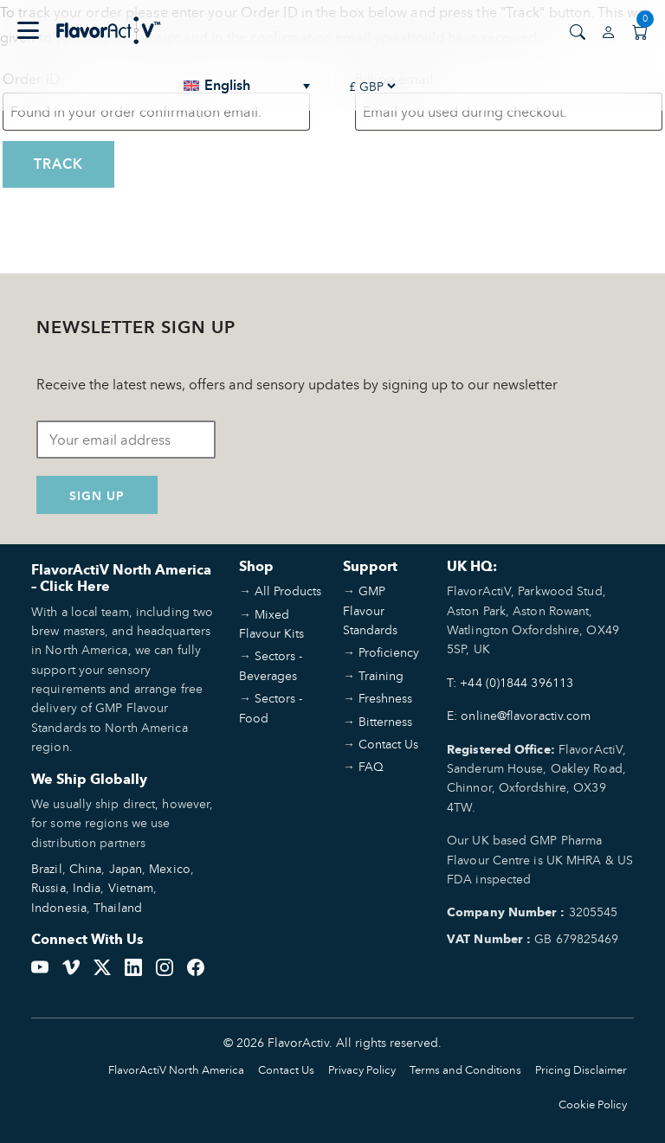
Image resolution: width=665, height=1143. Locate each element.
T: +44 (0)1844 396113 (510, 682)
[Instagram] (164, 964)
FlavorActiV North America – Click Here (121, 578)
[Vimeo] (71, 964)
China (85, 868)
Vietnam (131, 887)
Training (381, 675)
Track (58, 164)
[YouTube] (39, 964)
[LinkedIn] (133, 964)
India (87, 887)
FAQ (371, 766)
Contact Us (388, 744)
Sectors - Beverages (270, 664)
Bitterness (385, 721)
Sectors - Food (270, 707)
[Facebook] (195, 964)
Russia (48, 887)
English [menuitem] (227, 86)
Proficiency (388, 652)
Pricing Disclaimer (581, 1070)
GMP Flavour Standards (370, 610)
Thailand (118, 907)
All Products (288, 590)
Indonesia (59, 907)
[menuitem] (248, 86)
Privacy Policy (362, 1070)
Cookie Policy (592, 1104)
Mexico (169, 868)
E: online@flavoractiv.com (519, 715)
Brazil (46, 868)
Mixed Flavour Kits (271, 623)
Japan (126, 868)
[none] (248, 86)
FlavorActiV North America (176, 1070)
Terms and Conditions (465, 1070)
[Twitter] (102, 964)
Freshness (385, 698)
